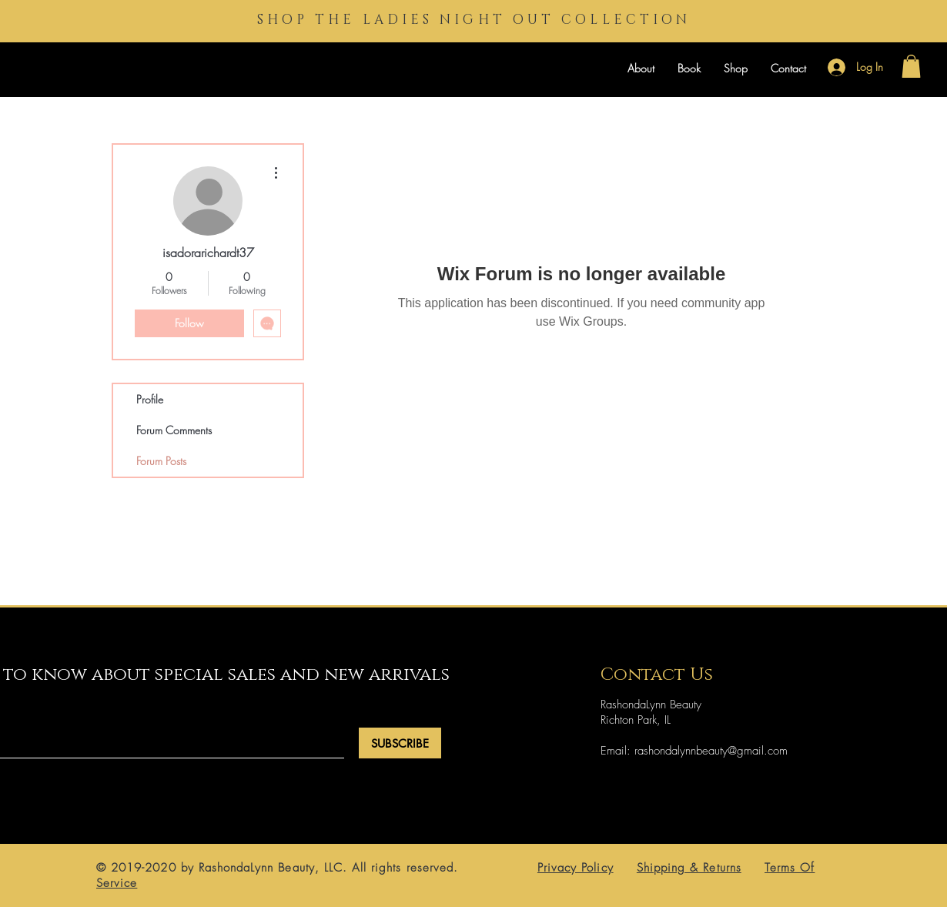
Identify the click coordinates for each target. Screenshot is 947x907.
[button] (911, 66)
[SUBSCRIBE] (400, 743)
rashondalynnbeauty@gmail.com (711, 750)
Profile (149, 399)
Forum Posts (161, 461)
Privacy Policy (575, 867)
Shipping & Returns (689, 867)
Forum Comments (174, 430)
